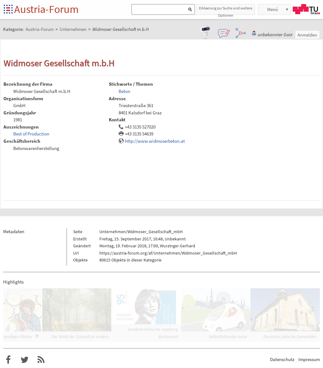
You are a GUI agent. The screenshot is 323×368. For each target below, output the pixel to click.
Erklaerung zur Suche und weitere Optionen (225, 10)
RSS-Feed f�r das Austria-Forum (41, 360)
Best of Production (31, 134)
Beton (124, 91)
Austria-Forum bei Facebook (8, 360)
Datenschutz (282, 359)
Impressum (309, 359)
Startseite (8, 9)
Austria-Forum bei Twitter (25, 360)
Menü (272, 9)
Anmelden (307, 35)
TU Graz (306, 9)
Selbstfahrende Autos (227, 336)
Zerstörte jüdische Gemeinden (290, 336)
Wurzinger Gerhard (177, 246)
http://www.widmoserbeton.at (155, 141)
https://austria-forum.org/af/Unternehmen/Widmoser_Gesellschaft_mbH (168, 253)
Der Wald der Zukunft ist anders (80, 336)
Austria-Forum (46, 9)
